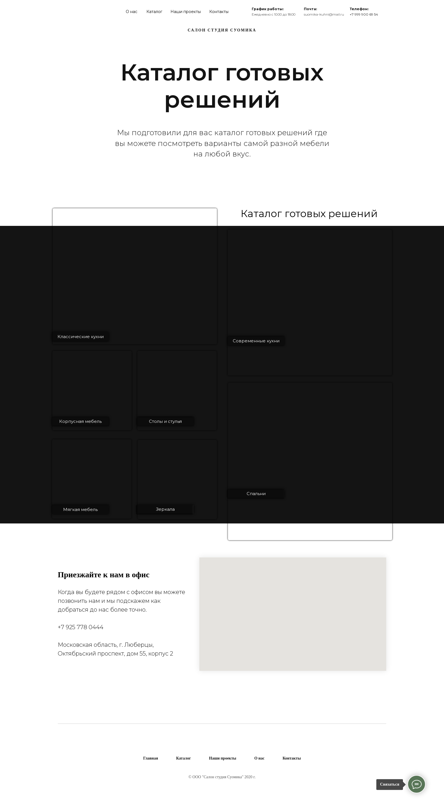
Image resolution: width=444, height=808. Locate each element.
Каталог (154, 11)
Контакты (219, 11)
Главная (150, 758)
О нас (131, 11)
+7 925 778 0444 (80, 627)
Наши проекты (185, 11)
